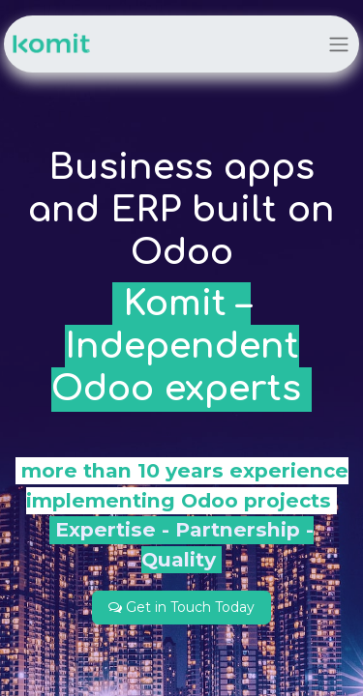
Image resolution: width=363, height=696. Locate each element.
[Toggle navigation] (338, 44)
